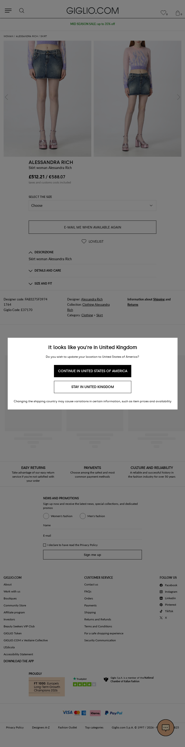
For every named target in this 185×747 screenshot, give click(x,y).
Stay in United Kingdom (92, 387)
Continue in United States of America (92, 371)
